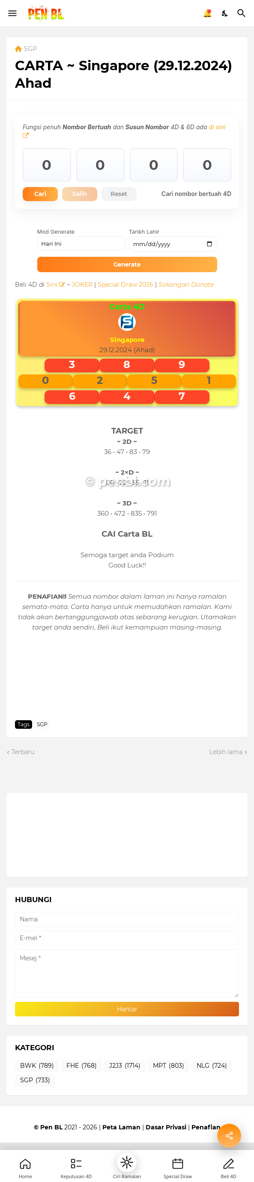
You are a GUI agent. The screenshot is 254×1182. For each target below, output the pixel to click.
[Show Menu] (12, 13)
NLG (212, 1080)
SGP (30, 49)
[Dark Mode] (225, 13)
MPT (168, 1080)
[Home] (25, 1163)
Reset (134, 194)
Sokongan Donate (186, 298)
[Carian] (242, 13)
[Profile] (228, 1163)
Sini (55, 298)
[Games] (76, 1163)
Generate (127, 278)
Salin (88, 194)
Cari (43, 194)
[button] (127, 1162)
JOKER (82, 298)
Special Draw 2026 (125, 298)
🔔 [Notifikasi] (207, 13)
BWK (37, 1080)
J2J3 (124, 1080)
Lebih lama (225, 765)
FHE (81, 1080)
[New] (177, 1163)
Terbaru (23, 765)
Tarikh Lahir (144, 245)
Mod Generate (56, 245)
